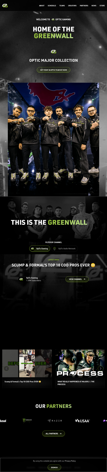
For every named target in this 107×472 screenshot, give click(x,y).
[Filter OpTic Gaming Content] (39, 248)
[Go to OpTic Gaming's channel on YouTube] (77, 279)
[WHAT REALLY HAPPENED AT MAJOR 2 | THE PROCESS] (80, 369)
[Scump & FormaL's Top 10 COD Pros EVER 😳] (27, 369)
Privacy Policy (70, 461)
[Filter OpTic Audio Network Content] (64, 248)
